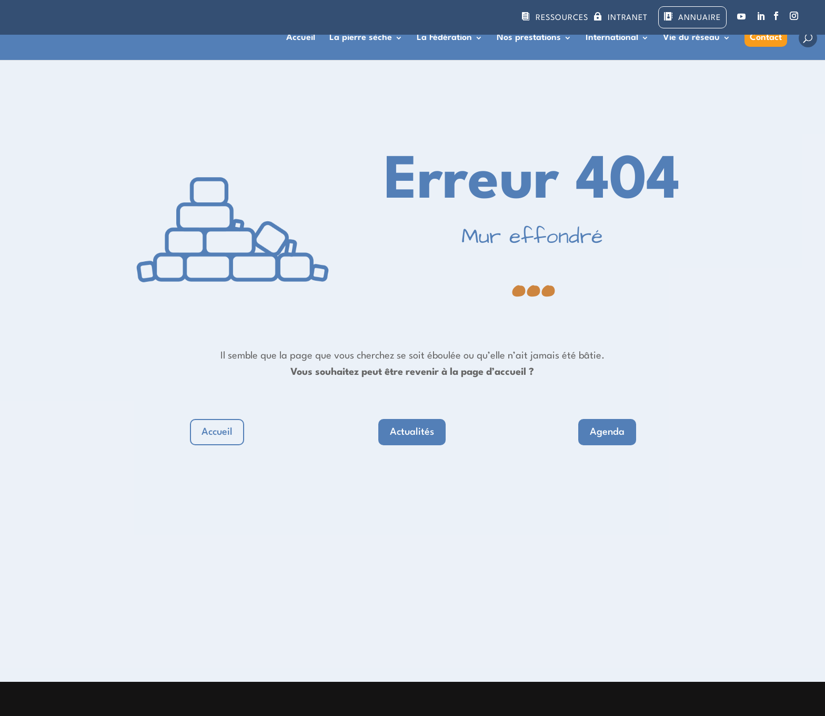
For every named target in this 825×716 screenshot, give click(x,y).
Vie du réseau (691, 38)
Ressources (562, 18)
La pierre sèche (360, 38)
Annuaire (699, 18)
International (612, 38)
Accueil (300, 38)
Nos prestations (529, 38)
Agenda (607, 432)
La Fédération (444, 38)
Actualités (412, 432)
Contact (766, 37)
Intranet (628, 18)
